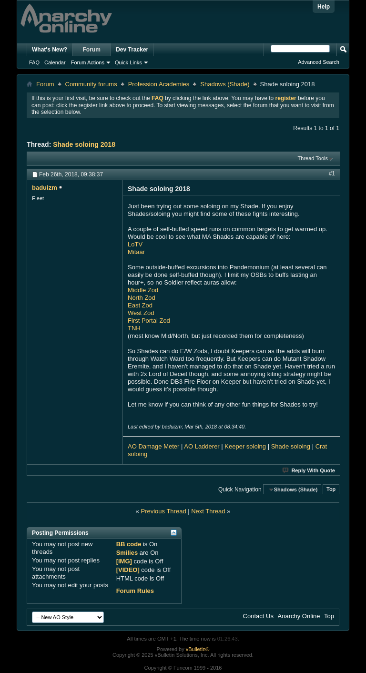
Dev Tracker (132, 49)
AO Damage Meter (153, 446)
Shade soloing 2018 (84, 144)
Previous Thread (163, 511)
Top (331, 489)
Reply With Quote (309, 470)
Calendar (55, 62)
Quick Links (128, 62)
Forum (92, 49)
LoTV (135, 244)
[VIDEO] (128, 569)
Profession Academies (159, 84)
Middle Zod (143, 290)
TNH (134, 328)
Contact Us (258, 616)
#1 (332, 173)
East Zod (140, 305)
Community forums (91, 84)
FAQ (34, 62)
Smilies (127, 552)
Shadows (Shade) (224, 84)
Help (323, 6)
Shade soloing (291, 446)
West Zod (141, 312)
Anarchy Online (299, 616)
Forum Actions (87, 62)
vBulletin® (198, 649)
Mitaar (136, 251)
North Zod (141, 297)
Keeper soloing (245, 446)
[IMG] (124, 561)
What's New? (49, 49)
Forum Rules (135, 590)
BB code (129, 544)
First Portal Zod (149, 320)
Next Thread (208, 511)
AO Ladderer (201, 446)
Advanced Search (318, 62)
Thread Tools (313, 158)
